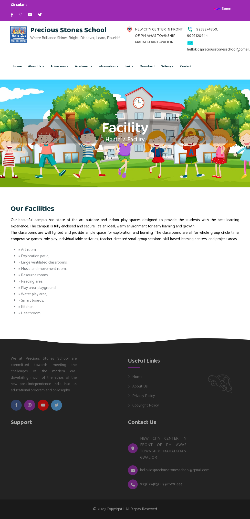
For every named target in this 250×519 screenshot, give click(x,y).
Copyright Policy (145, 407)
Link (128, 66)
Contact (186, 66)
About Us (34, 66)
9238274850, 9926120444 (161, 486)
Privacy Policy (143, 397)
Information (107, 66)
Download (147, 66)
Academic (82, 66)
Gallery (166, 66)
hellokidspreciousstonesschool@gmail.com (174, 472)
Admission (58, 66)
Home (17, 66)
